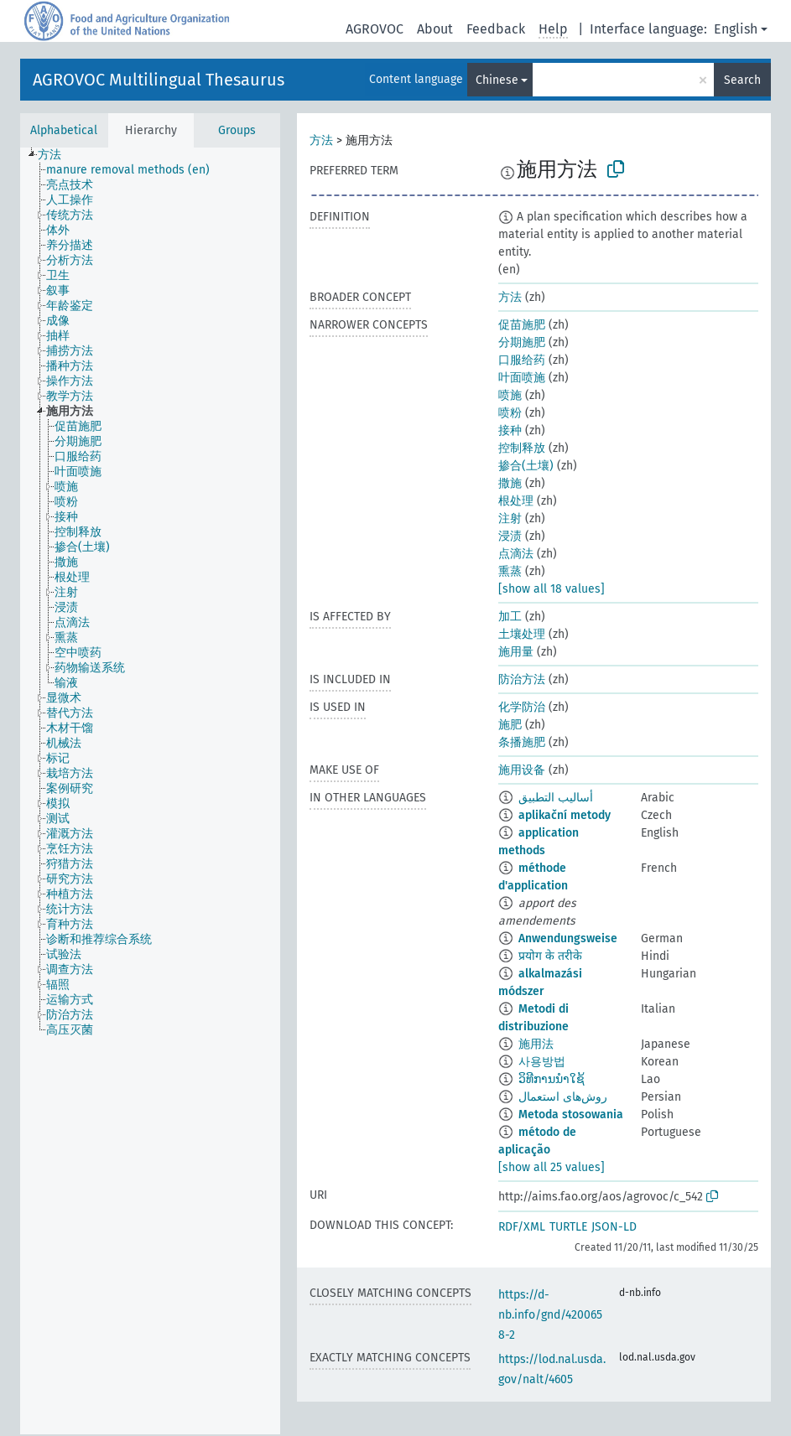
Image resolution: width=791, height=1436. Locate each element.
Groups (237, 130)
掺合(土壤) (526, 466)
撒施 (510, 483)
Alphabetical (63, 130)
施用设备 (521, 770)
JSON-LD (614, 1227)
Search (742, 80)
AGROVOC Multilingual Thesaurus (158, 80)
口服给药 (521, 360)
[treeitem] (56, 155)
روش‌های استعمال (562, 1097)
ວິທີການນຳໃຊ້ (551, 1079)
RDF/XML (521, 1227)
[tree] (150, 791)
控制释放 (521, 448)
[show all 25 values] (551, 1167)
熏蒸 (510, 571)
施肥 (510, 725)
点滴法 (515, 554)
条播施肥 (521, 742)
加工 (510, 616)
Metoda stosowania (570, 1114)
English (735, 29)
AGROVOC (374, 29)
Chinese (497, 80)
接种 (510, 430)
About (435, 29)
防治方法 (521, 679)
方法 (321, 140)
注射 (510, 518)
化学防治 (521, 707)
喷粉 (510, 413)
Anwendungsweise (567, 938)
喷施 (510, 395)
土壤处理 (521, 634)
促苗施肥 (521, 325)
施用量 (515, 652)
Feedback (495, 29)
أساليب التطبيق (555, 798)
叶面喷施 (521, 378)
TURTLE (568, 1227)
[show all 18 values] (551, 589)
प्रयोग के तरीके (550, 956)
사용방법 (541, 1062)
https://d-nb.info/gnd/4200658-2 (550, 1315)
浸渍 (510, 536)
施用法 (536, 1044)
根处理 (515, 501)
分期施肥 (521, 342)
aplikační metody (564, 815)
